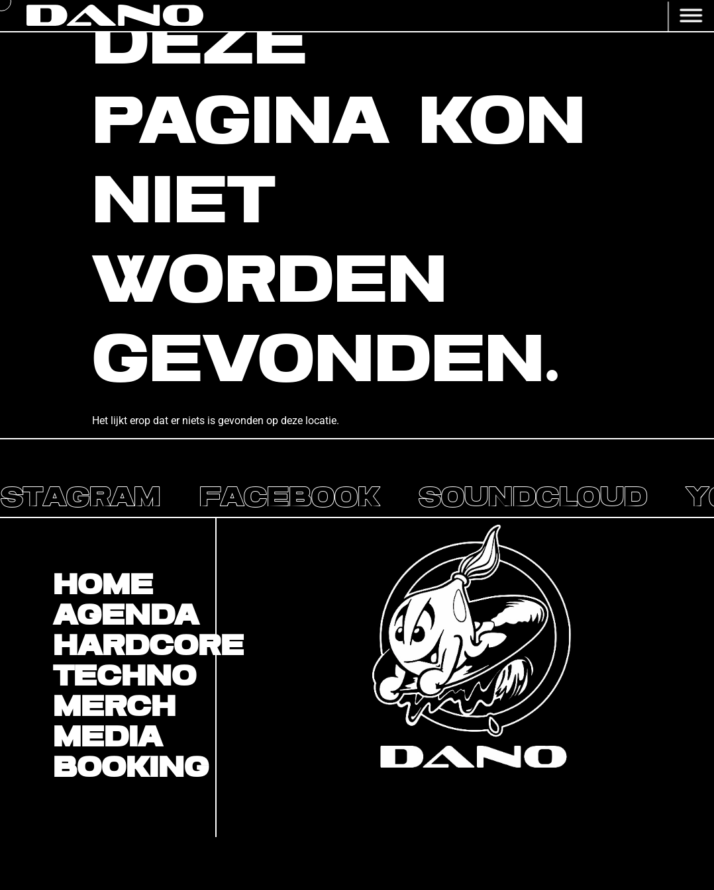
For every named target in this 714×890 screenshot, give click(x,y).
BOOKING (131, 769)
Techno (124, 677)
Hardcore (134, 647)
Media (107, 738)
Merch (114, 708)
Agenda (126, 617)
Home (103, 586)
